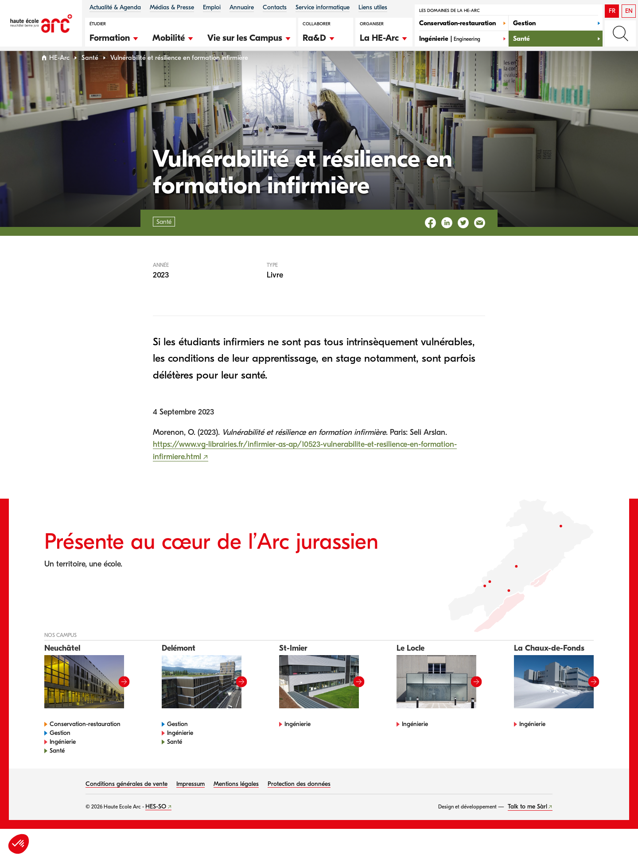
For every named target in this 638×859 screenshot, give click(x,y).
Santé (90, 74)
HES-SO (155, 823)
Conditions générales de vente (126, 800)
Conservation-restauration (85, 741)
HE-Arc (59, 74)
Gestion (60, 750)
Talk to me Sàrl (527, 823)
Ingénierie (63, 758)
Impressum (190, 800)
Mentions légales (236, 800)
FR (612, 11)
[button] (114, 36)
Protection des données (299, 800)
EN (629, 11)
